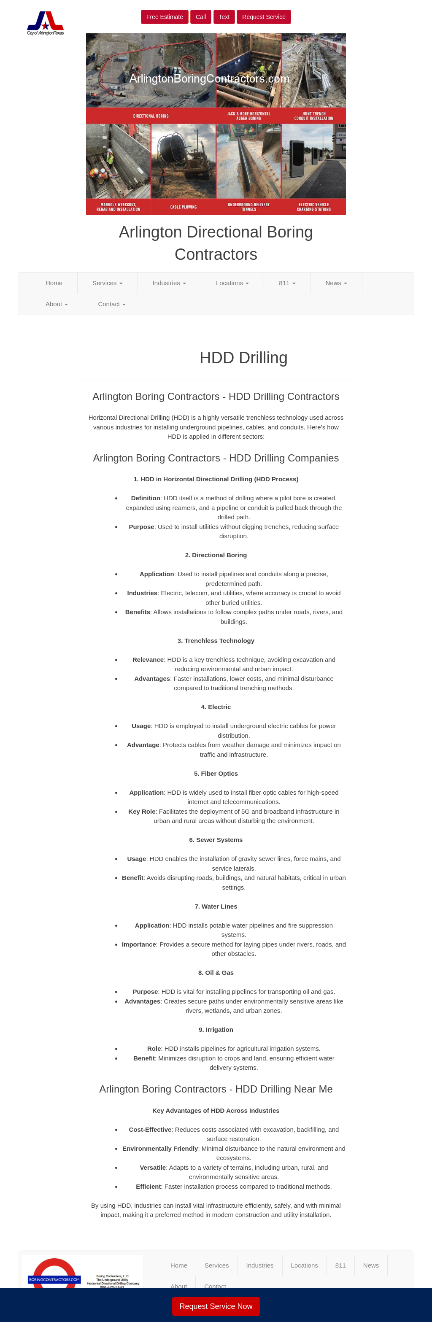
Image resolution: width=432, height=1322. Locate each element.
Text (224, 16)
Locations (232, 282)
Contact (112, 304)
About (57, 304)
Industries (169, 282)
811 (287, 282)
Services (107, 282)
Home (54, 282)
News (337, 282)
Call (201, 16)
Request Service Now (215, 1306)
